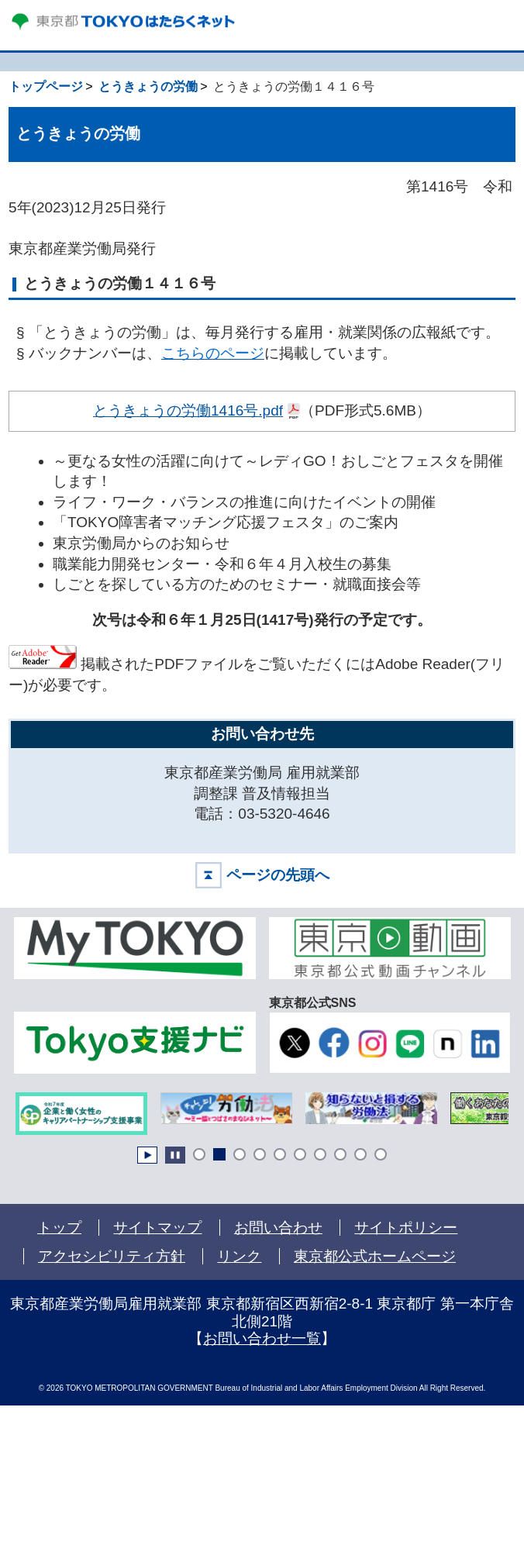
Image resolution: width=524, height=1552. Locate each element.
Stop (175, 1155)
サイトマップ (157, 1227)
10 (380, 1154)
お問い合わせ (278, 1227)
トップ (59, 1227)
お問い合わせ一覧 (262, 1338)
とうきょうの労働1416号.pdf (188, 409)
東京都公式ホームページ (375, 1256)
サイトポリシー (405, 1227)
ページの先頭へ (277, 875)
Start (147, 1155)
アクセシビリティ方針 (111, 1256)
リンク (239, 1256)
